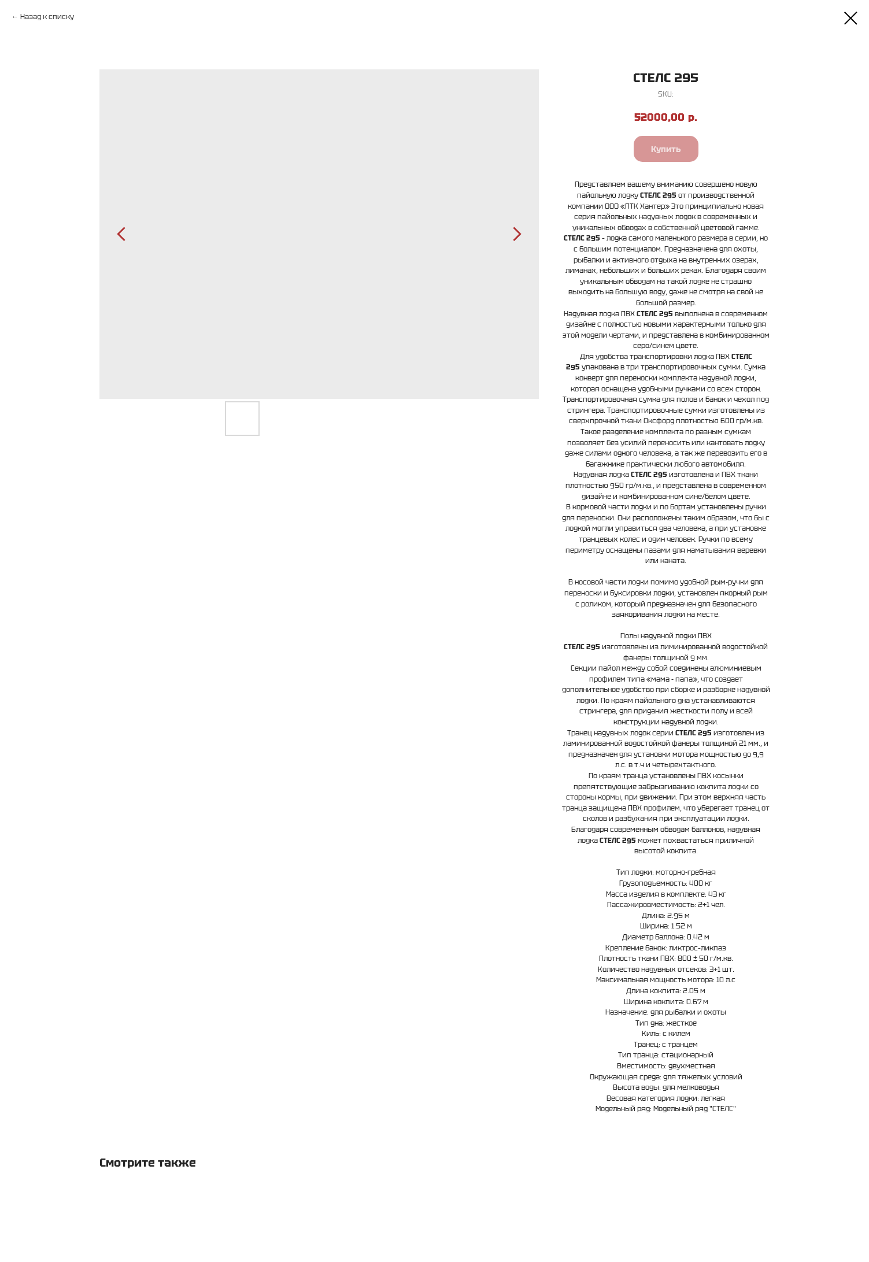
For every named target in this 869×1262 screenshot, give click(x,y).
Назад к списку (47, 16)
